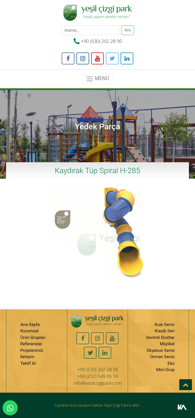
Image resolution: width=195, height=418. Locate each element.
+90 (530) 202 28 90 (101, 41)
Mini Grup (165, 369)
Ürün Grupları (32, 337)
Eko (171, 363)
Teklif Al (28, 363)
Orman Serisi (162, 356)
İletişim (27, 356)
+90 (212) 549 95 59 (97, 376)
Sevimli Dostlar (160, 337)
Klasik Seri (165, 330)
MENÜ (97, 79)
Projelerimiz (31, 350)
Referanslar (31, 343)
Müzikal (167, 343)
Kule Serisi (165, 324)
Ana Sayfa (30, 324)
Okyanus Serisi (161, 350)
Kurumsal (29, 330)
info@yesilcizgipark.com (98, 383)
